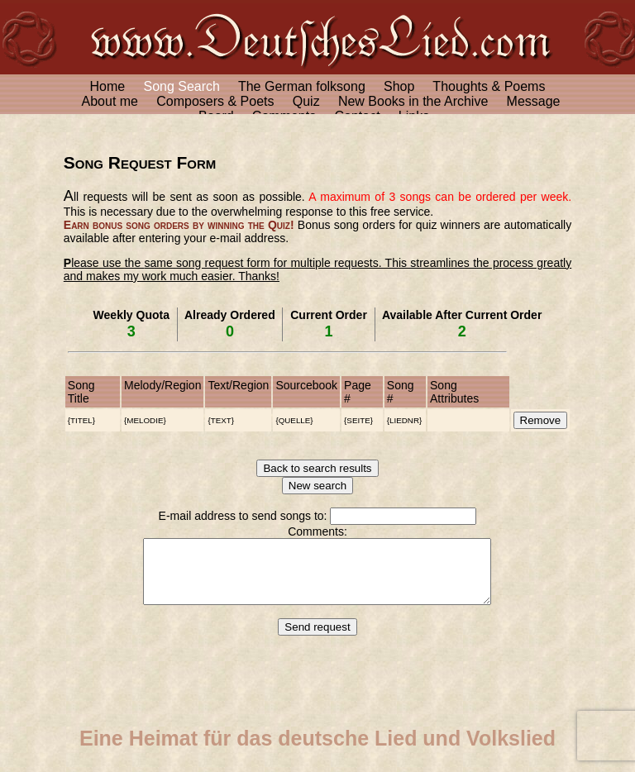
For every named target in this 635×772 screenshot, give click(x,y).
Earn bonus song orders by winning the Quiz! (179, 224)
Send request (317, 639)
